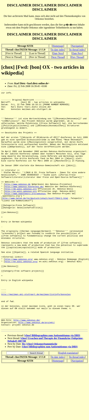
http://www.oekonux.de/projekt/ (36, 368)
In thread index (77, 49)
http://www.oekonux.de (17, 202)
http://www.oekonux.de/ (26, 366)
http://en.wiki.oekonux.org (21, 211)
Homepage (57, 46)
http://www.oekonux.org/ (19, 292)
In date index (57, 49)
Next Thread (58, 57)
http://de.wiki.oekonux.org (21, 208)
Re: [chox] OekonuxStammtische (39, 391)
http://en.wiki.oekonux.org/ (21, 295)
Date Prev (77, 53)
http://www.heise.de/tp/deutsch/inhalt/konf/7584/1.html (35, 219)
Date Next (58, 53)
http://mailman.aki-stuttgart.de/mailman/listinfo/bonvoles (36, 335)
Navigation (77, 46)
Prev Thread (77, 57)
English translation (68, 400)
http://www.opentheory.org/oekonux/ (25, 214)
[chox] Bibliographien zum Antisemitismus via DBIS (52, 382)
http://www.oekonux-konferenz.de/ (24, 205)
